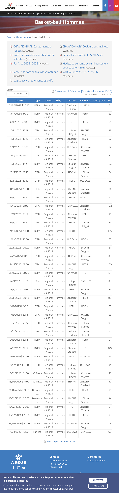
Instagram (110, 5)
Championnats (23, 37)
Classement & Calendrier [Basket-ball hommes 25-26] (83, 91)
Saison (10, 90)
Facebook (105, 5)
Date (19, 100)
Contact (95, 6)
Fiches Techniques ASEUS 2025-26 (83, 57)
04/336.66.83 (61, 464)
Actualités (56, 6)
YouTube (116, 5)
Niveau (48, 100)
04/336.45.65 (60, 460)
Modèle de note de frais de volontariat (35, 73)
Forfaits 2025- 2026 (31, 63)
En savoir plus (66, 489)
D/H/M (59, 100)
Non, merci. (98, 486)
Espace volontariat (96, 460)
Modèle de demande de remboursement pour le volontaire (85, 65)
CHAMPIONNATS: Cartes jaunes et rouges (32, 48)
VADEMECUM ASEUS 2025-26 (80, 73)
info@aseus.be (57, 467)
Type (37, 100)
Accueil (19, 6)
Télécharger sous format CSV (61, 441)
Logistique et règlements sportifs (33, 80)
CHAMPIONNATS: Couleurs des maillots (85, 48)
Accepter (98, 480)
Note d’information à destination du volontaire (34, 57)
